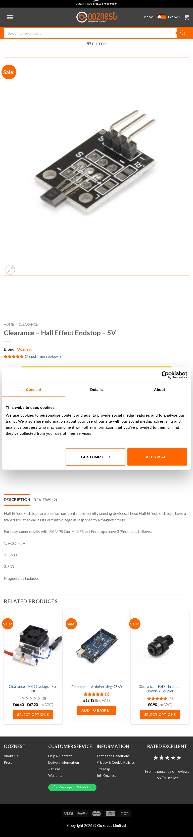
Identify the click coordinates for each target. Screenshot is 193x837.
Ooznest (24, 349)
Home (9, 324)
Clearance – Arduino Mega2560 (96, 687)
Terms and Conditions (112, 756)
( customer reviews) (43, 356)
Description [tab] (17, 499)
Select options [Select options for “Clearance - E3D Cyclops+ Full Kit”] (33, 714)
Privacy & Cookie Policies (115, 762)
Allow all (157, 457)
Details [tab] (96, 389)
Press (8, 762)
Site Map (103, 769)
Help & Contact (60, 756)
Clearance (28, 324)
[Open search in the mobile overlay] (96, 33)
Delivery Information (63, 762)
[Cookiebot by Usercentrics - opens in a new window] (165, 375)
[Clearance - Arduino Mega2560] (96, 646)
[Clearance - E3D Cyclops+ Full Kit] (33, 646)
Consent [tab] (33, 389)
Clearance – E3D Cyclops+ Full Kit (33, 688)
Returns (54, 769)
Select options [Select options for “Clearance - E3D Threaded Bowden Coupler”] (160, 714)
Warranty (55, 776)
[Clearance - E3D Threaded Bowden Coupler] (160, 646)
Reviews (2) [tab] (45, 499)
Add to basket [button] (96, 710)
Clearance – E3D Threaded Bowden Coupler (159, 688)
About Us (11, 756)
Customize (95, 457)
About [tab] (159, 389)
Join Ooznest (106, 776)
